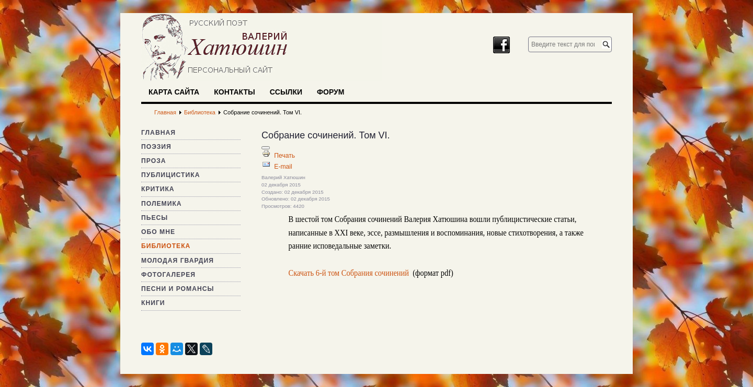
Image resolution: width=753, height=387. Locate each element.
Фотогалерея (168, 274)
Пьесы (154, 217)
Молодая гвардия (177, 260)
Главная (158, 132)
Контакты (234, 92)
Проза (153, 161)
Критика (158, 189)
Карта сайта (174, 92)
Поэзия (156, 146)
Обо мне (158, 232)
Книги (153, 303)
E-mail (283, 166)
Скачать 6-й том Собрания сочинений (349, 273)
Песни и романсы (177, 288)
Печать (284, 155)
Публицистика (170, 175)
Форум (330, 92)
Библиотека (165, 246)
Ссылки (286, 92)
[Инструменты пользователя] (265, 147)
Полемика (161, 203)
